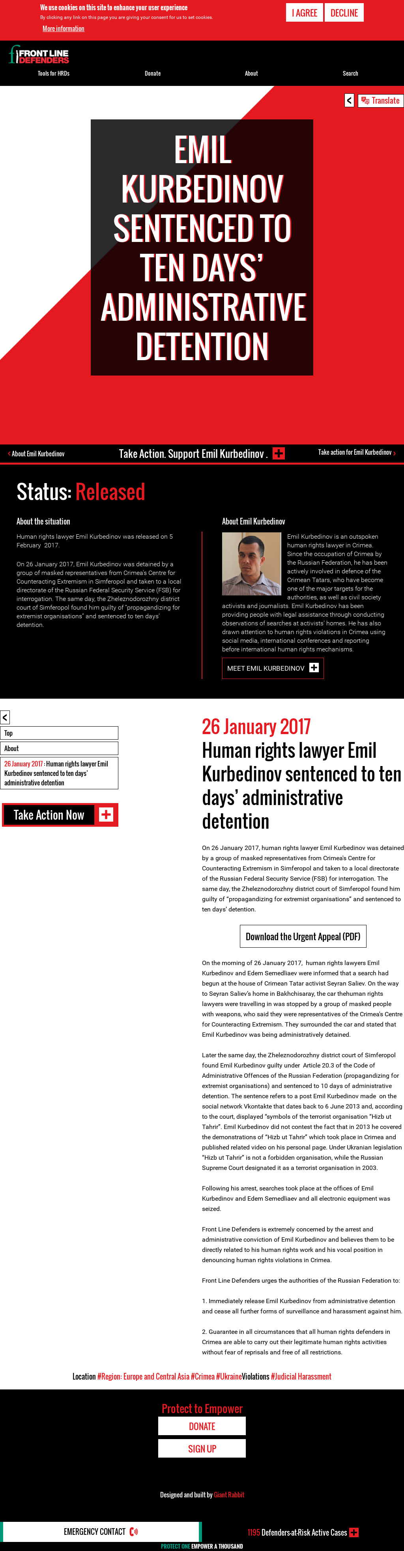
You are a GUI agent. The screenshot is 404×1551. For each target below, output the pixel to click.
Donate (153, 73)
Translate (386, 100)
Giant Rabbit (229, 1494)
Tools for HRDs (53, 73)
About (11, 748)
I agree (304, 12)
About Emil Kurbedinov (39, 453)
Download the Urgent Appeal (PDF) (303, 936)
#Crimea (203, 1376)
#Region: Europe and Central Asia (143, 1376)
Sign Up (202, 1448)
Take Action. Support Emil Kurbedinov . (193, 453)
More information (63, 28)
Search (350, 73)
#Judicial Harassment (301, 1376)
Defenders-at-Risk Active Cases (297, 1532)
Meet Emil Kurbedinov (266, 668)
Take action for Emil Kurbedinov (354, 452)
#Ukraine (229, 1376)
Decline (344, 12)
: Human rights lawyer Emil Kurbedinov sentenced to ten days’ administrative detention (56, 773)
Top (8, 733)
